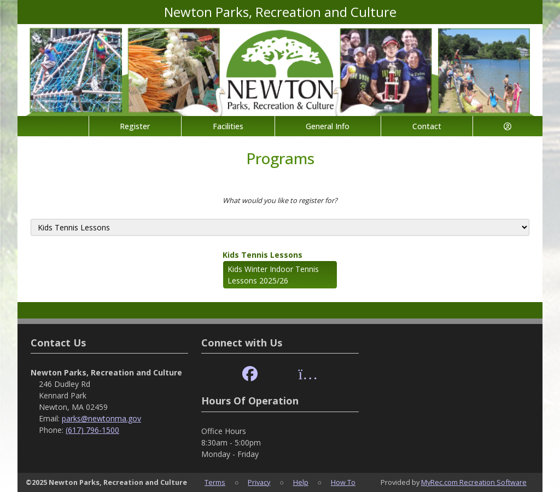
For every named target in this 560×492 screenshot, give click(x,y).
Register (135, 126)
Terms (215, 482)
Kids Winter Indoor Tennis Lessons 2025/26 (273, 275)
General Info (327, 126)
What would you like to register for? (280, 200)
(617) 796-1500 (92, 430)
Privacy (259, 482)
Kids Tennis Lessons (262, 255)
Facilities (228, 126)
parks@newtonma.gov (101, 418)
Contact (426, 126)
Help (300, 482)
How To (343, 482)
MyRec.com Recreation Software (474, 482)
